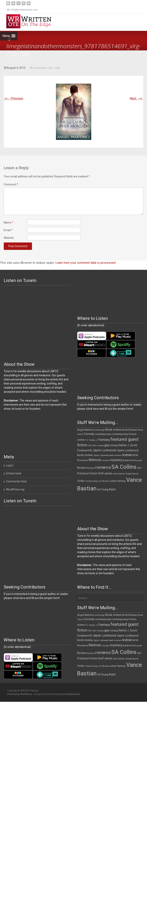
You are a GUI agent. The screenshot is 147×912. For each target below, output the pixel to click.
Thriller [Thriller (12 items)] (81, 481)
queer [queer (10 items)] (139, 460)
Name (8, 222)
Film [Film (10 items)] (90, 445)
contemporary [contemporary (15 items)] (103, 434)
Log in (9, 465)
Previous (13, 98)
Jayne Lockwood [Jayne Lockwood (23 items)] (104, 450)
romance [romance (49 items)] (103, 467)
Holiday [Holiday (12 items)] (114, 445)
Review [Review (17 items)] (81, 467)
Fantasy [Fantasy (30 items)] (104, 440)
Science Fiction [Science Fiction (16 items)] (88, 473)
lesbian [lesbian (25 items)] (127, 455)
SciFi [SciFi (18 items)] (101, 473)
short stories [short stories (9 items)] (119, 473)
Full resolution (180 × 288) (46, 68)
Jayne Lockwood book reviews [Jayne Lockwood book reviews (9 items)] (107, 455)
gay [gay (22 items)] (106, 445)
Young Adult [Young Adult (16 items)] (108, 489)
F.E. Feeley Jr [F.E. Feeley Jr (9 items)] (91, 440)
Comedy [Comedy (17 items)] (89, 433)
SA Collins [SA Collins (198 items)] (124, 467)
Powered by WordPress (20, 694)
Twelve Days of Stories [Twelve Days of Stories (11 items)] (97, 481)
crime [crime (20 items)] (80, 440)
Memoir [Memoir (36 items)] (95, 460)
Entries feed (13, 473)
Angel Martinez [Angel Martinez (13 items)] (85, 429)
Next (136, 98)
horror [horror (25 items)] (123, 445)
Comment (11, 184)
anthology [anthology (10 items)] (100, 430)
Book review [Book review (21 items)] (113, 429)
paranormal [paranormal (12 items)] (129, 460)
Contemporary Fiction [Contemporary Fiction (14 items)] (123, 434)
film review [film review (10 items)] (98, 445)
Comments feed (16, 481)
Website (9, 237)
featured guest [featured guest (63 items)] (124, 439)
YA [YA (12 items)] (98, 489)
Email (8, 230)
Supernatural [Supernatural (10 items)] (131, 473)
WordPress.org (15, 489)
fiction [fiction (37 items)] (82, 445)
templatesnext (72, 694)
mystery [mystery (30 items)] (116, 460)
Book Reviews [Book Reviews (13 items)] (130, 429)
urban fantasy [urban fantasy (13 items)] (118, 480)
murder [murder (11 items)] (106, 460)
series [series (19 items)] (108, 473)
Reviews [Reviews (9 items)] (91, 468)
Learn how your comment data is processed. (85, 263)
